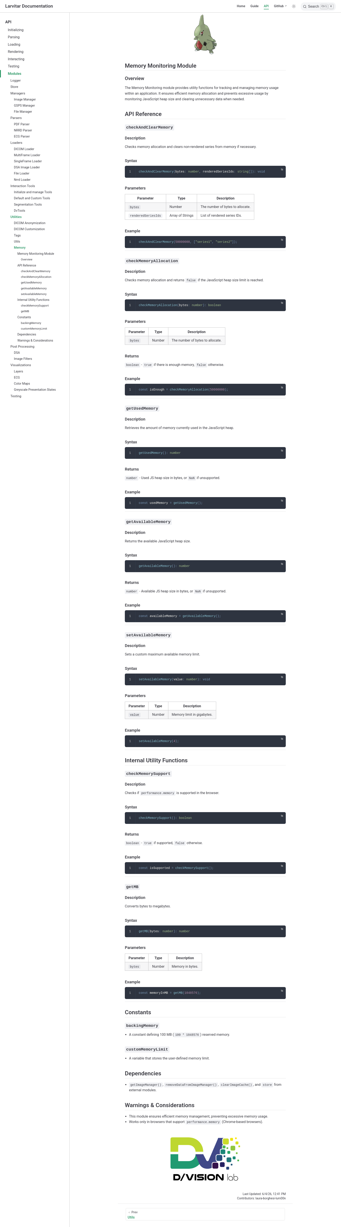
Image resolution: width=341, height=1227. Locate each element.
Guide (255, 6)
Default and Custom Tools (32, 198)
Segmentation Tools (28, 204)
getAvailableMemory (34, 288)
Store (14, 87)
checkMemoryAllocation (36, 276)
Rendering (15, 52)
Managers (17, 93)
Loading (14, 44)
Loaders (16, 143)
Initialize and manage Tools (33, 192)
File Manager (23, 112)
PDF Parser (22, 124)
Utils (17, 241)
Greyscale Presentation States (35, 390)
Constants (24, 317)
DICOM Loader (24, 149)
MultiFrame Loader (27, 155)
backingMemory (31, 323)
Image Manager (25, 99)
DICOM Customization (29, 229)
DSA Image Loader (27, 167)
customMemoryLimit (34, 328)
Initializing (15, 30)
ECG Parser (22, 136)
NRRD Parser (23, 130)
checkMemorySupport (35, 305)
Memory (19, 248)
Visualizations (20, 365)
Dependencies (26, 334)
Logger (15, 80)
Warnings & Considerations (35, 340)
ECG (17, 377)
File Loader (21, 173)
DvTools (19, 211)
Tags (17, 235)
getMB (25, 311)
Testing (13, 66)
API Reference (26, 265)
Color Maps (22, 384)
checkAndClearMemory (35, 271)
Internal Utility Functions (33, 300)
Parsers (16, 118)
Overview (26, 259)
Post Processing (22, 347)
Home (241, 6)
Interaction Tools (22, 186)
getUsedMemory (31, 282)
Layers (18, 371)
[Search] (318, 6)
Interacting (16, 59)
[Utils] (205, 1213)
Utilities (16, 217)
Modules (14, 74)
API (266, 6)
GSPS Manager (24, 105)
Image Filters (23, 359)
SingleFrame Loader (28, 161)
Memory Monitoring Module (35, 253)
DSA (17, 353)
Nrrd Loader (22, 180)
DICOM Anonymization (29, 223)
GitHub (279, 6)
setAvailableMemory (34, 294)
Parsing (14, 37)
